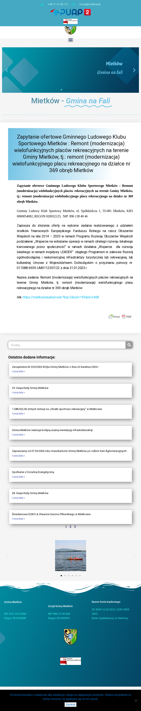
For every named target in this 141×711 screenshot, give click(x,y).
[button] (70, 43)
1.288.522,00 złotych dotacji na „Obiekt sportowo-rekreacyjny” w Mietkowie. (57, 412)
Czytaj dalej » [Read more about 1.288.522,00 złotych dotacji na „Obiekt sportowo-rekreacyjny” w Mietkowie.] (18, 417)
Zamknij (70, 704)
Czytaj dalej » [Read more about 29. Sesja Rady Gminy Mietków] (18, 396)
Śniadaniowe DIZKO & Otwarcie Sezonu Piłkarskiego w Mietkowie (51, 517)
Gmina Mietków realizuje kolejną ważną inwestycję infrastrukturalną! (52, 433)
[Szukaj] (129, 348)
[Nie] (136, 700)
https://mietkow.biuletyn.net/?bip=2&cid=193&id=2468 (61, 301)
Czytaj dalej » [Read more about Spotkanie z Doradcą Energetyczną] (18, 480)
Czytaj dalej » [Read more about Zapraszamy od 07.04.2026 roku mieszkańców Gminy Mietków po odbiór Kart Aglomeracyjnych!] (18, 459)
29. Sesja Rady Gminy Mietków (30, 391)
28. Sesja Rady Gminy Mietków (30, 496)
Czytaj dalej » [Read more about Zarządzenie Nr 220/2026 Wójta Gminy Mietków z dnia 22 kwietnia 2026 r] (18, 375)
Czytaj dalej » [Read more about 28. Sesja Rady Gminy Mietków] (18, 501)
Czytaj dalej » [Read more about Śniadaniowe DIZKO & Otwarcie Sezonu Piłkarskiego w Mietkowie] (18, 522)
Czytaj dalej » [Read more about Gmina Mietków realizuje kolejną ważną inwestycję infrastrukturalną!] (18, 438)
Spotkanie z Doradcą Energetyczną (33, 475)
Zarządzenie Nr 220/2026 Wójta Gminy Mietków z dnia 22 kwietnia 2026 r (55, 370)
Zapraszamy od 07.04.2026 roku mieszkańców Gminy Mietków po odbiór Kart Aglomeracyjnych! (69, 454)
